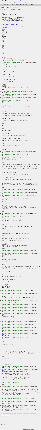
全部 (21, 2)
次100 (35, 414)
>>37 (3, 370)
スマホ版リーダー (21, 0)
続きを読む (7, 415)
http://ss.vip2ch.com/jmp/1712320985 (11, 24)
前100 (31, 414)
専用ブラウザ (8, 0)
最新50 (25, 2)
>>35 (3, 362)
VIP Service (5, 2)
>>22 (3, 334)
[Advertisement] (17, 421)
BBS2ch (25, 0)
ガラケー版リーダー (14, 0)
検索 (18, 2)
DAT (27, 0)
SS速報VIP (10, 2)
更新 (15, 2)
